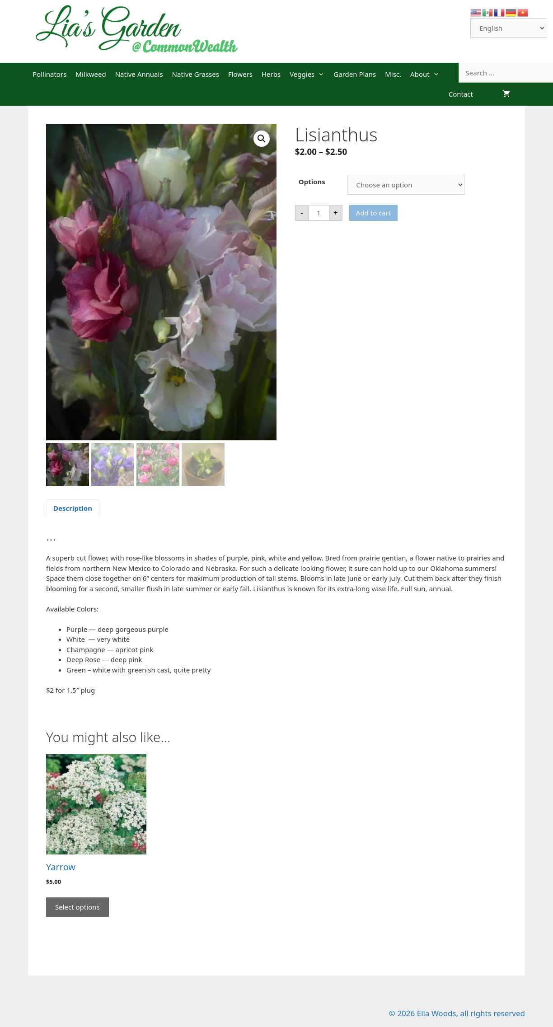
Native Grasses (195, 74)
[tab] (72, 508)
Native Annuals (139, 74)
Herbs (271, 74)
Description (72, 508)
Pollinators (49, 74)
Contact (461, 93)
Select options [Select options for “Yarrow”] (77, 906)
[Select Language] (508, 28)
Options (312, 181)
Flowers (240, 74)
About (427, 74)
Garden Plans (354, 74)
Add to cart (373, 212)
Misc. (393, 74)
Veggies (309, 74)
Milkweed (90, 74)
